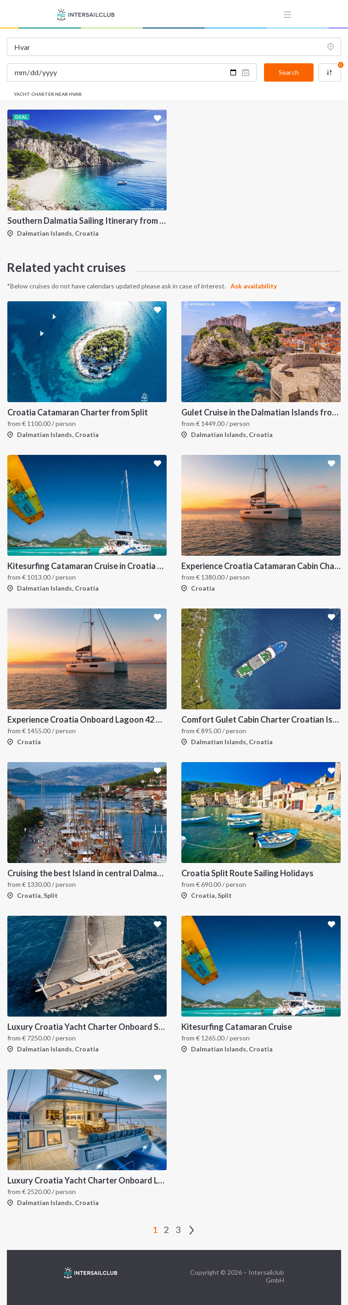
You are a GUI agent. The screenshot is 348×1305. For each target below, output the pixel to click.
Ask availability (253, 286)
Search (289, 72)
